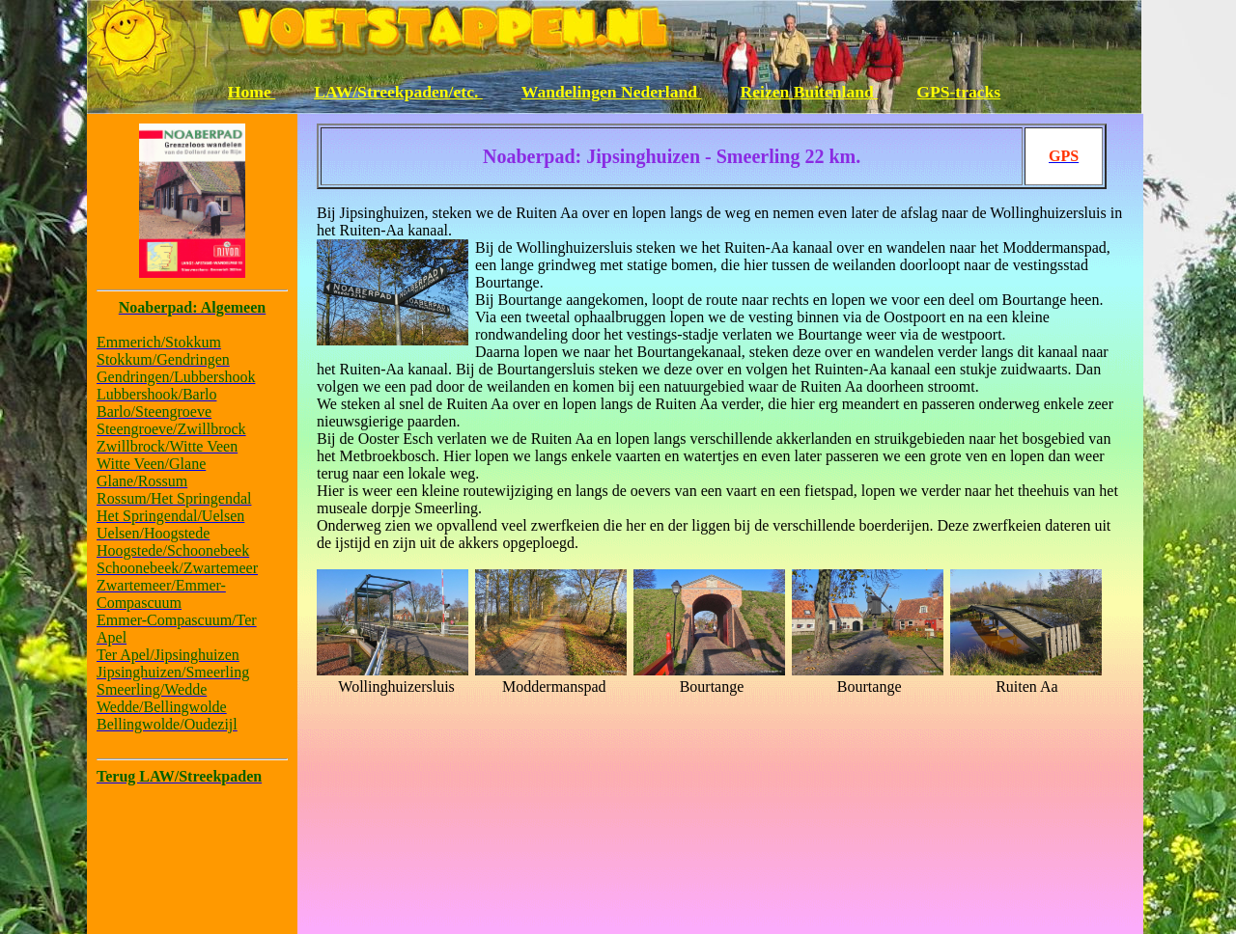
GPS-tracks (958, 91)
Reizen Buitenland (810, 91)
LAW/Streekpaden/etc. (398, 91)
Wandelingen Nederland (611, 91)
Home (251, 91)
